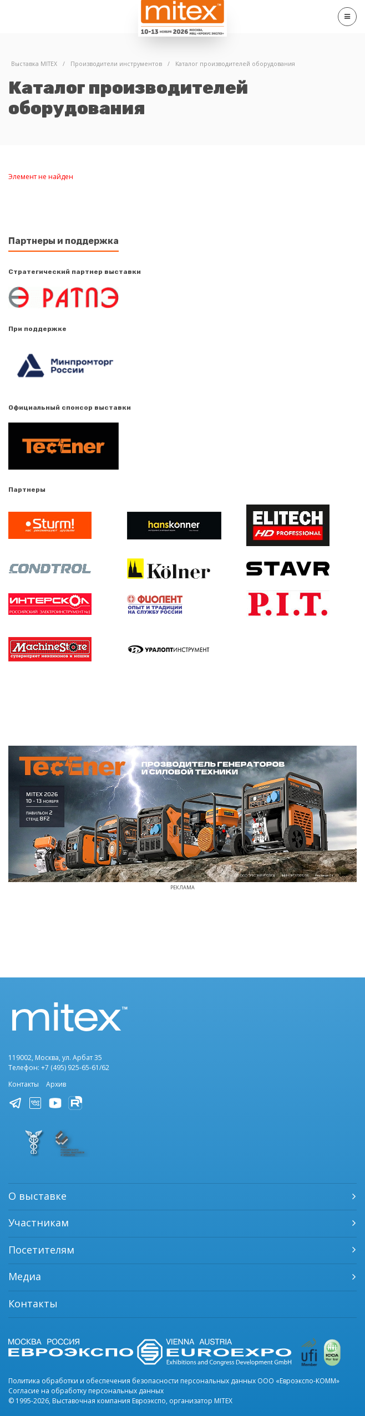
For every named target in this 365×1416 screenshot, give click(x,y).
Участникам (38, 1222)
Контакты (23, 1084)
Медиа (24, 1276)
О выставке (37, 1196)
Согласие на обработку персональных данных (86, 1390)
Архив (56, 1084)
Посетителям (41, 1249)
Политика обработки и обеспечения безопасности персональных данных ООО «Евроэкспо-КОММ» (173, 1381)
